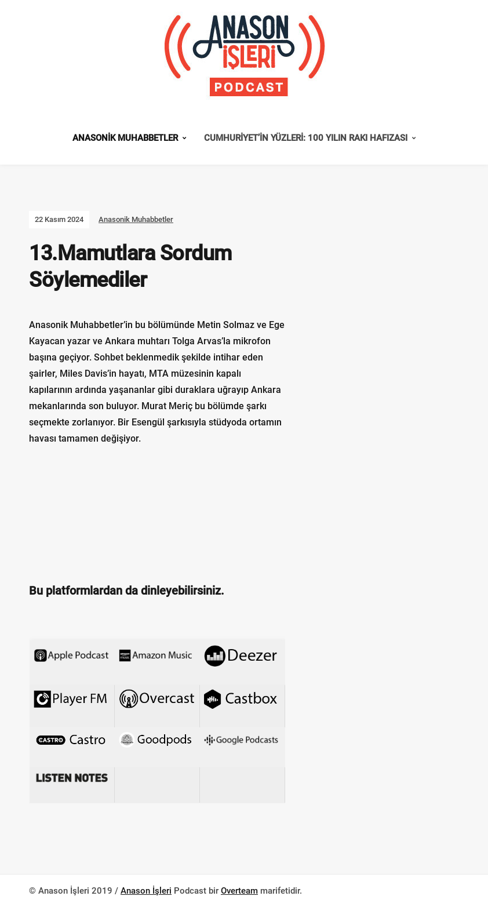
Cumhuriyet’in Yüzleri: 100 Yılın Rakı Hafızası (305, 138)
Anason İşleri (146, 891)
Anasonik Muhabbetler (125, 138)
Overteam (239, 891)
